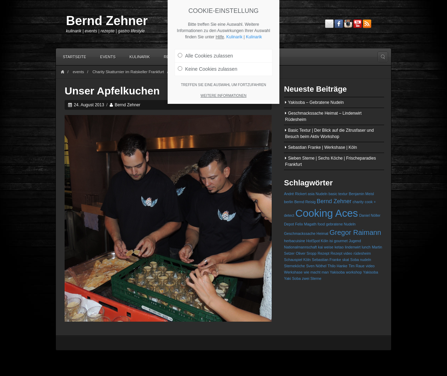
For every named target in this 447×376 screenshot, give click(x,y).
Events (108, 57)
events (78, 72)
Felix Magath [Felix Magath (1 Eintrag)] (305, 224)
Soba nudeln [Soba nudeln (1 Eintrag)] (360, 260)
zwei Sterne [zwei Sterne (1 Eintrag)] (311, 278)
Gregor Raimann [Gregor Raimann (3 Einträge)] (355, 232)
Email (329, 24)
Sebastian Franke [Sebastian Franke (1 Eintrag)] (326, 260)
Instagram (348, 24)
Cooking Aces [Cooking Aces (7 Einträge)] (326, 213)
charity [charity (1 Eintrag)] (358, 202)
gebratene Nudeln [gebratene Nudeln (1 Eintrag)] (341, 224)
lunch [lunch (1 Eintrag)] (366, 247)
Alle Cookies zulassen (205, 56)
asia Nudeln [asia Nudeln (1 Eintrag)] (317, 194)
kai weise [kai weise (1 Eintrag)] (326, 247)
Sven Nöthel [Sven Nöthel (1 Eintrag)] (316, 266)
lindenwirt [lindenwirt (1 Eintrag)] (352, 247)
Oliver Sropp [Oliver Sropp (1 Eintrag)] (306, 253)
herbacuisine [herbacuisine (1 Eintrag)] (294, 241)
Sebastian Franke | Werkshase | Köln (322, 147)
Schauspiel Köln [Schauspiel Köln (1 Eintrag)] (297, 260)
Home (62, 72)
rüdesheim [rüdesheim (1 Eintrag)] (362, 253)
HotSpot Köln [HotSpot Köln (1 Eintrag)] (317, 241)
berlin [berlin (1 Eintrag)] (288, 202)
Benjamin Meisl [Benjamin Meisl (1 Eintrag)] (361, 194)
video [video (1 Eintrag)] (370, 266)
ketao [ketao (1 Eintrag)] (339, 247)
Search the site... (383, 57)
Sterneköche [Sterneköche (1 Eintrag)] (294, 266)
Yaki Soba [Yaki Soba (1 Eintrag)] (292, 278)
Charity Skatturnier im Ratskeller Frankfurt (128, 72)
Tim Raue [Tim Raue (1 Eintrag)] (357, 266)
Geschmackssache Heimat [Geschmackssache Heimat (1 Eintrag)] (306, 233)
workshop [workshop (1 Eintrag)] (354, 272)
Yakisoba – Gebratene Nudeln (316, 102)
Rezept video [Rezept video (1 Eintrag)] (341, 253)
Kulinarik (140, 57)
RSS (367, 24)
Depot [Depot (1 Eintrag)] (289, 224)
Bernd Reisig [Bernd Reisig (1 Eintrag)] (305, 202)
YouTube (357, 24)
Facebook (339, 24)
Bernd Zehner (107, 21)
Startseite (74, 57)
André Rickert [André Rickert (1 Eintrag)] (295, 194)
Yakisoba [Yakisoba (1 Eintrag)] (370, 272)
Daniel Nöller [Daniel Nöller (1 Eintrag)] (369, 215)
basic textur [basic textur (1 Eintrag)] (338, 194)
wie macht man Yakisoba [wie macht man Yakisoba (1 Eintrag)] (324, 272)
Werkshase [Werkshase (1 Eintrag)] (293, 272)
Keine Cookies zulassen (207, 69)
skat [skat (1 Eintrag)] (345, 260)
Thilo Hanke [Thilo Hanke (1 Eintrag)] (337, 266)
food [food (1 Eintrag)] (321, 224)
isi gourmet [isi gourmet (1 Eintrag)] (338, 241)
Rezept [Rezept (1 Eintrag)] (323, 253)
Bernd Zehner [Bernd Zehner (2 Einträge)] (334, 201)
